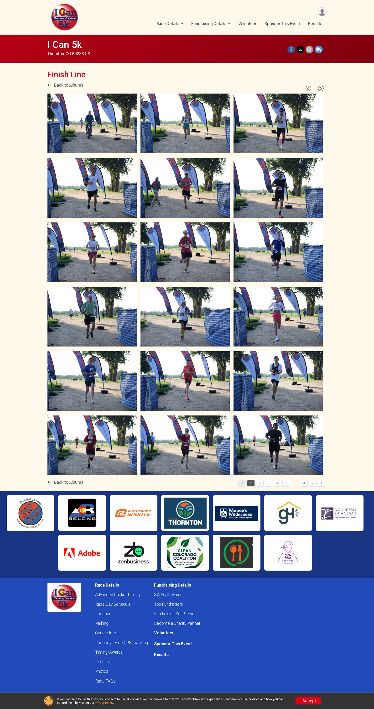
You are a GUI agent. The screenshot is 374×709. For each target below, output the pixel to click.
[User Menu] (322, 11)
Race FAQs (105, 681)
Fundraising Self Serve (174, 613)
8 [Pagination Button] (304, 483)
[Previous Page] (308, 88)
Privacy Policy (104, 702)
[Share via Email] (309, 49)
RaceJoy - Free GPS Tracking (121, 642)
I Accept (308, 700)
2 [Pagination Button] (260, 483)
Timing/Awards (109, 652)
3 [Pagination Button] (269, 483)
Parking (101, 623)
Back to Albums (65, 85)
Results (315, 23)
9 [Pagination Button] (313, 483)
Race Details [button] (168, 23)
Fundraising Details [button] (209, 23)
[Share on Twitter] (300, 49)
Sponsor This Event (282, 23)
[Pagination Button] (321, 483)
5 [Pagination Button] (286, 483)
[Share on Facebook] (291, 49)
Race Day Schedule (113, 604)
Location (103, 613)
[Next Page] (321, 88)
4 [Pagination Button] (277, 483)
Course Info (105, 632)
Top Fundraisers (168, 604)
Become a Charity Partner (177, 623)
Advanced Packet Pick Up (118, 594)
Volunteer (247, 23)
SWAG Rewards (168, 594)
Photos (101, 671)
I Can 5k (64, 44)
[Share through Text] (319, 49)
